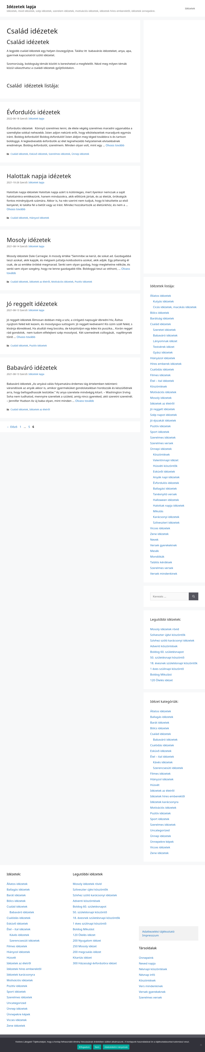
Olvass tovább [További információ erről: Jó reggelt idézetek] (26, 337)
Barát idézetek (159, 722)
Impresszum (150, 935)
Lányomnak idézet (165, 341)
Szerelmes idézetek (59, 153)
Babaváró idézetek (32, 367)
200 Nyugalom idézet (87, 940)
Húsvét (155, 785)
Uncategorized (160, 830)
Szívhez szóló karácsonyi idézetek (172, 640)
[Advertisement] (174, 147)
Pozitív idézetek (83, 281)
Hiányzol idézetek (39, 217)
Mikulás (158, 511)
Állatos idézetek (160, 296)
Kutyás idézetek (163, 301)
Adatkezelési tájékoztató (158, 931)
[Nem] (200, 1044)
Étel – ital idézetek (162, 381)
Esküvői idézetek (164, 471)
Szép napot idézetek (163, 415)
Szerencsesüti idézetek (168, 768)
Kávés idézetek (163, 762)
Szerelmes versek (161, 443)
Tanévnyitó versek (165, 494)
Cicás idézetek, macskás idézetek (175, 307)
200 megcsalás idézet (87, 952)
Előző (12, 427)
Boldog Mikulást (161, 674)
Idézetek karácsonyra (164, 802)
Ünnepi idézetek (161, 449)
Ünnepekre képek (162, 842)
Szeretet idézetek (164, 330)
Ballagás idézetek (161, 717)
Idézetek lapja (21, 6)
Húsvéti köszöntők (165, 466)
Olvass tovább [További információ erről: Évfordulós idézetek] (115, 145)
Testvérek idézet (163, 347)
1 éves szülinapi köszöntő (167, 669)
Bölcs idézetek (159, 313)
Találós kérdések (161, 562)
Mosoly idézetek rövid (164, 629)
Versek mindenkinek (163, 573)
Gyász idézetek (163, 352)
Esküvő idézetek (38, 153)
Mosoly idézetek (29, 240)
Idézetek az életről (39, 281)
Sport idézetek (159, 432)
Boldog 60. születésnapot (167, 652)
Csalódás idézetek (162, 369)
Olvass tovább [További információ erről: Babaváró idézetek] (84, 401)
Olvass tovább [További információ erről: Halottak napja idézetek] (16, 209)
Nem (97, 1047)
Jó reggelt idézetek (32, 304)
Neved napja (147, 963)
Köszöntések (158, 386)
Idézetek (190, 8)
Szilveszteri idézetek (166, 522)
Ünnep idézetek (80, 153)
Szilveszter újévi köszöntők (167, 635)
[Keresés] (193, 596)
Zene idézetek (159, 534)
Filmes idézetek (160, 375)
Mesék (154, 551)
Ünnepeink (146, 958)
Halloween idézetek (166, 500)
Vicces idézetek (160, 528)
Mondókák (157, 556)
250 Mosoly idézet (85, 946)
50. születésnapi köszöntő (167, 657)
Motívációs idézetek (62, 281)
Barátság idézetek (162, 318)
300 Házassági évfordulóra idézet (95, 963)
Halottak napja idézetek (39, 176)
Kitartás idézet (82, 957)
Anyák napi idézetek (166, 477)
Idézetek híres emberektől (167, 796)
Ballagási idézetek (165, 488)
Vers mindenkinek (151, 986)
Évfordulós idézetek (33, 112)
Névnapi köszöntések (153, 969)
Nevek (154, 539)
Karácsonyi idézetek (166, 517)
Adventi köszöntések (164, 646)
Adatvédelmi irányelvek (116, 1047)
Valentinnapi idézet (165, 460)
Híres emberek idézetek (166, 364)
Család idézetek (19, 153)
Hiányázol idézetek (162, 358)
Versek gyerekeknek (163, 545)
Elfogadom (84, 1047)
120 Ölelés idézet (161, 680)
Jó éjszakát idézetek (163, 420)
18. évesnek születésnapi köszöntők (173, 663)
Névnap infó (147, 975)
